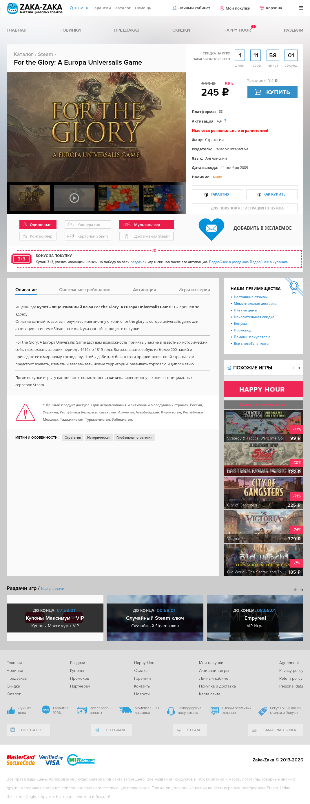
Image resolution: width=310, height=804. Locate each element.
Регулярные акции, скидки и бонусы (286, 710)
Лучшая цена (24, 710)
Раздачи (293, 30)
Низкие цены (245, 310)
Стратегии (214, 139)
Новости (142, 694)
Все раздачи (52, 588)
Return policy (290, 678)
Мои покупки (238, 8)
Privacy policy (291, 670)
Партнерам (80, 686)
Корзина (274, 7)
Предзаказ (126, 30)
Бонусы (240, 323)
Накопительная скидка (254, 316)
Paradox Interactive (231, 149)
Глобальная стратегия (134, 437)
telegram (115, 730)
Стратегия (73, 437)
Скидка (140, 670)
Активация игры (214, 670)
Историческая (98, 437)
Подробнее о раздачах (228, 261)
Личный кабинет (194, 7)
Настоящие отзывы (251, 296)
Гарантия (220, 194)
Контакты (142, 686)
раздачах (138, 261)
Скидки (181, 30)
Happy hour (237, 30)
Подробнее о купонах (268, 261)
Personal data (291, 686)
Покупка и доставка (217, 686)
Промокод (242, 330)
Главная (16, 30)
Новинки (70, 30)
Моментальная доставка (255, 303)
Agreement (289, 662)
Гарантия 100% (60, 710)
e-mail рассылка (279, 730)
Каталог (123, 7)
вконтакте (32, 730)
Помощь (143, 7)
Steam (45, 54)
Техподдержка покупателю (190, 710)
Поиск (81, 7)
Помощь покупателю (252, 336)
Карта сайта (209, 694)
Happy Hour (145, 662)
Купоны (77, 670)
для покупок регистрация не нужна (247, 208)
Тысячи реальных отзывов (236, 710)
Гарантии (101, 7)
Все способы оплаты (251, 343)
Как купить (274, 194)
